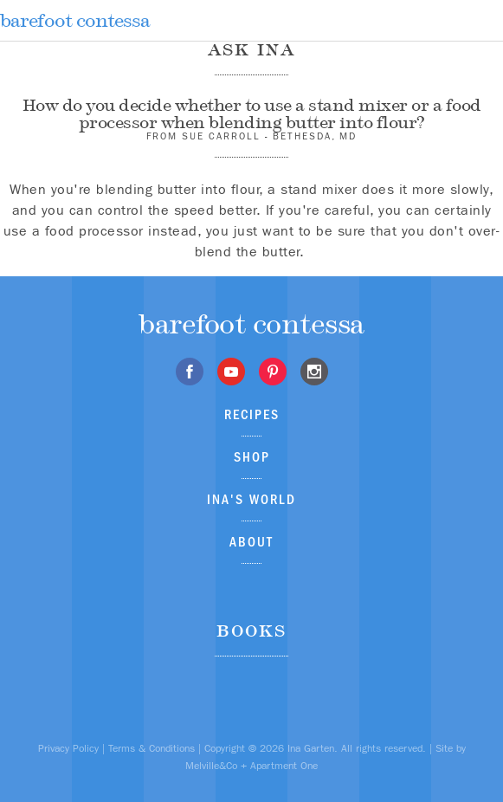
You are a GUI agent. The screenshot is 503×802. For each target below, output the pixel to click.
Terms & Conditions (151, 748)
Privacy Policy (68, 748)
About (251, 542)
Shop (252, 457)
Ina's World (251, 499)
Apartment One (284, 766)
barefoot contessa (75, 20)
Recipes (252, 414)
